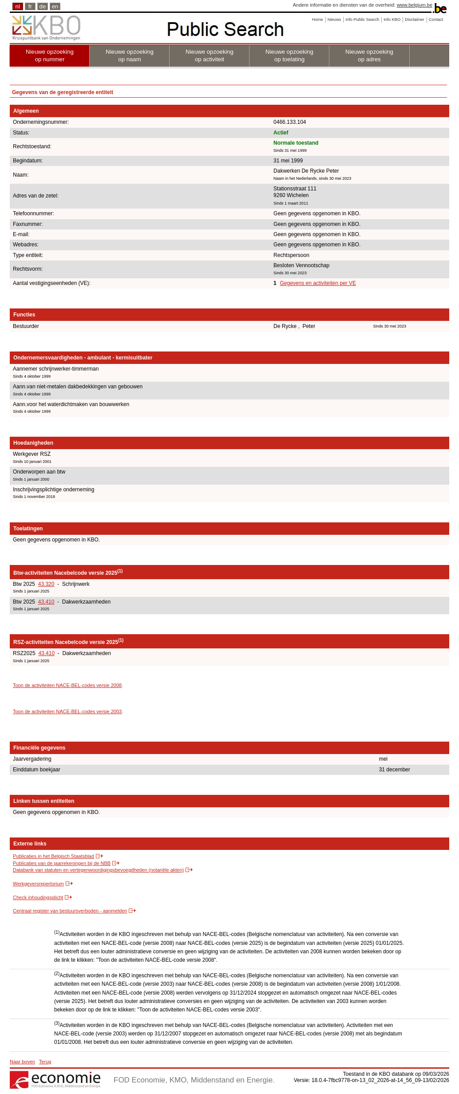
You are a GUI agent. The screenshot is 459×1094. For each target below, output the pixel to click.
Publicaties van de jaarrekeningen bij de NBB (62, 863)
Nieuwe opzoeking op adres (369, 55)
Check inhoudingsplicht (38, 897)
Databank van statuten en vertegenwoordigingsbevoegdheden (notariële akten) (98, 870)
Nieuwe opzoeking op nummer (50, 55)
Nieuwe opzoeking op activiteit (209, 55)
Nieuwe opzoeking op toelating (289, 55)
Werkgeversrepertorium (38, 883)
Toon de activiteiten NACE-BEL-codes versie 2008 (67, 685)
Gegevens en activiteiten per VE (318, 283)
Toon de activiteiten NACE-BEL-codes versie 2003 (67, 711)
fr (30, 6)
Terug (45, 1061)
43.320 (46, 584)
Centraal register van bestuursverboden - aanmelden (70, 910)
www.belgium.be (414, 5)
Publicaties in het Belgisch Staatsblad (53, 856)
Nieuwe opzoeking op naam (130, 55)
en (55, 6)
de (43, 6)
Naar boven (22, 1061)
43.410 (46, 602)
